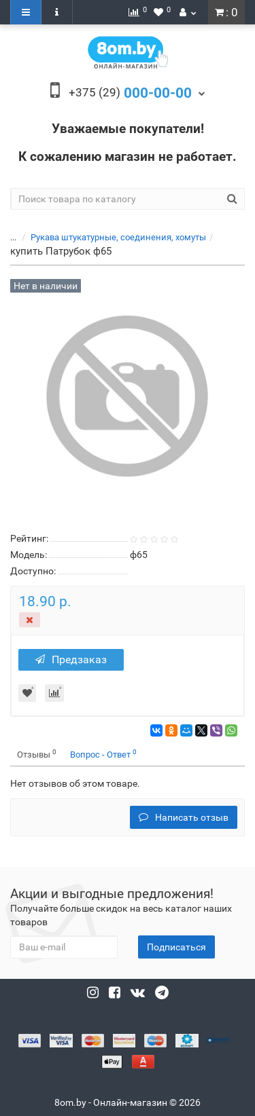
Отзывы (36, 754)
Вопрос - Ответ (103, 754)
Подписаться (176, 947)
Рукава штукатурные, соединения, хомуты (118, 237)
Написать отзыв (183, 817)
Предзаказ (71, 659)
